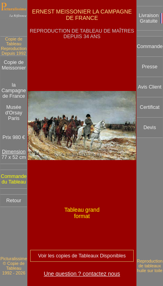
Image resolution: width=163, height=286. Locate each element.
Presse (149, 67)
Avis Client (149, 87)
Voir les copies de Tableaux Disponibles (82, 256)
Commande (150, 46)
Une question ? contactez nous (82, 274)
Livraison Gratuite (149, 18)
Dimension (14, 152)
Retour (13, 200)
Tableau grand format (82, 213)
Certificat (150, 107)
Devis (150, 127)
